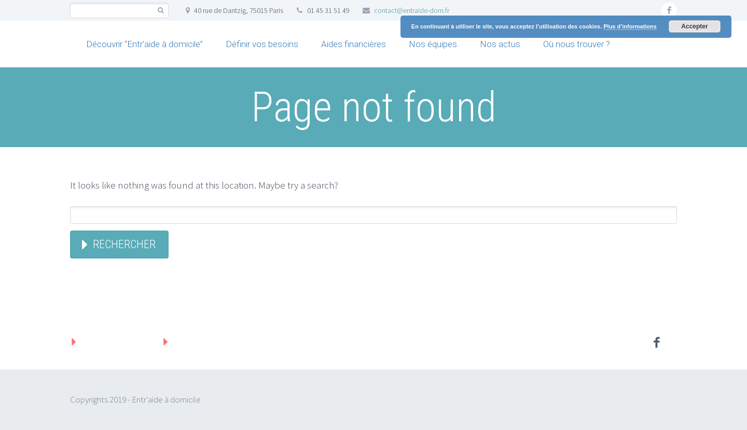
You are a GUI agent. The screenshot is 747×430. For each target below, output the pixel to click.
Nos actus (500, 44)
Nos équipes (433, 44)
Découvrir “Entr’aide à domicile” (144, 44)
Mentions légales (116, 341)
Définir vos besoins (262, 44)
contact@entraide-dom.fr (411, 10)
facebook (669, 10)
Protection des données (223, 341)
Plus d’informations (630, 26)
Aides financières (353, 44)
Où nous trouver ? (576, 44)
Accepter (694, 26)
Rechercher (124, 244)
